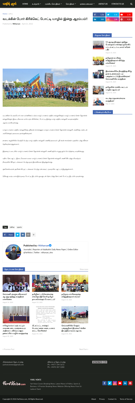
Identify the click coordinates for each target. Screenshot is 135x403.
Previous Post (9, 349)
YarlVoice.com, (22, 399)
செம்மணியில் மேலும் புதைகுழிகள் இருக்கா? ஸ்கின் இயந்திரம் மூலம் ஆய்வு (73, 328)
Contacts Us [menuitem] (118, 4)
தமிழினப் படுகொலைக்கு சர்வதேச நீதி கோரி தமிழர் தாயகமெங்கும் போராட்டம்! (43, 296)
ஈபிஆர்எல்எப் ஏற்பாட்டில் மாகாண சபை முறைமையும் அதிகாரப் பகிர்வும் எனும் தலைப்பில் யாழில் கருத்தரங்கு (15, 329)
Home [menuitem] (25, 4)
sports (19, 227)
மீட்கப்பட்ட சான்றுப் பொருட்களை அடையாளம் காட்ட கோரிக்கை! (43, 328)
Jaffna (10, 14)
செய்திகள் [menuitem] (70, 4)
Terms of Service (126, 399)
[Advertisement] (45, 47)
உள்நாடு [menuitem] (35, 4)
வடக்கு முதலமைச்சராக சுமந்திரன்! (115, 99)
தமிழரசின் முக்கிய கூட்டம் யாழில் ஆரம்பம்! (117, 88)
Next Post (83, 349)
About (93, 399)
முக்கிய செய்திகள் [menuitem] (52, 4)
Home (5, 14)
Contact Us (112, 399)
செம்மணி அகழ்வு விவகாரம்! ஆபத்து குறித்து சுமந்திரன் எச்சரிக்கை (15, 296)
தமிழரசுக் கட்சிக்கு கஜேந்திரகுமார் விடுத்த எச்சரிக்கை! (115, 60)
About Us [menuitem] (103, 4)
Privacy (102, 399)
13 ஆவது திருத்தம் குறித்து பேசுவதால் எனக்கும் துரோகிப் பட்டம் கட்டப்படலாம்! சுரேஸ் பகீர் (118, 46)
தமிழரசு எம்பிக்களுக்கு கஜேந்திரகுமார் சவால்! (71, 295)
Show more (84, 269)
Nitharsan (43, 245)
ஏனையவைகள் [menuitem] (86, 4)
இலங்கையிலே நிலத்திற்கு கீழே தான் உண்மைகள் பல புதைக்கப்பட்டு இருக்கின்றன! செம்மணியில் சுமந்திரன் (119, 75)
